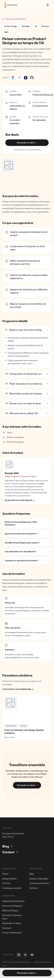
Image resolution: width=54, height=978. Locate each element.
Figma (5, 873)
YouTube (34, 888)
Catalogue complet (11, 888)
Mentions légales (42, 962)
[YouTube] (32, 954)
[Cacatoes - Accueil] (11, 3)
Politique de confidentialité (16, 962)
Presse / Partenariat (11, 932)
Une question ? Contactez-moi (27, 149)
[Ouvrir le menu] (47, 3)
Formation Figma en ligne (12, 917)
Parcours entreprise (12, 905)
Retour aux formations (14, 19)
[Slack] (25, 954)
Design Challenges (39, 878)
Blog (7, 846)
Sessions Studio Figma (13, 901)
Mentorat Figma (10, 910)
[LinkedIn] (18, 954)
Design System (9, 878)
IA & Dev (6, 883)
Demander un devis (11, 923)
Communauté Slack (40, 883)
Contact (10, 852)
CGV (4, 966)
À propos (6, 928)
